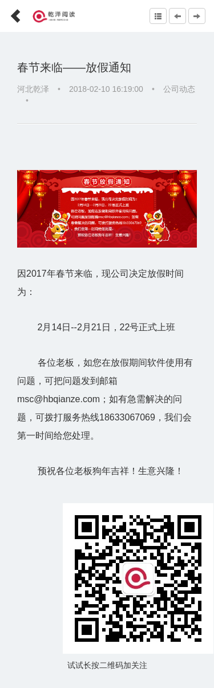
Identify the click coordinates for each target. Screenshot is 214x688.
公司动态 (179, 89)
